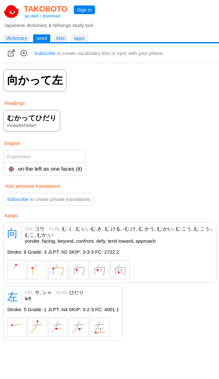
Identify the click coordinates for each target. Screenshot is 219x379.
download (51, 16)
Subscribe (45, 53)
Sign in (84, 10)
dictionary (16, 38)
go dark (32, 16)
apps (79, 38)
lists (60, 38)
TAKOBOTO (45, 9)
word (41, 38)
